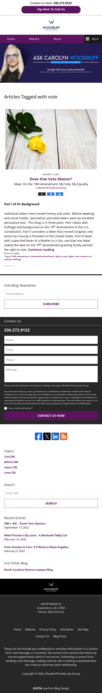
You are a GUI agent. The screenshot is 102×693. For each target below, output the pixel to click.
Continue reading (41, 250)
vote (77, 256)
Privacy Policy (47, 629)
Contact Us (42, 636)
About (57, 39)
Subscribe (51, 304)
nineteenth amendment (42, 256)
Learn (16, 253)
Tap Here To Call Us (51, 9)
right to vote (61, 256)
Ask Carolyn (51, 25)
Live (9, 456)
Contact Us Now (51, 416)
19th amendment (20, 256)
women (84, 256)
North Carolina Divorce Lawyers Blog (28, 570)
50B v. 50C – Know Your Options (25, 523)
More (95, 39)
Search (51, 503)
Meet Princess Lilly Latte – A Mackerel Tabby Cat (35, 535)
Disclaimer (67, 629)
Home (11, 39)
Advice (11, 462)
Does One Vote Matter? (51, 178)
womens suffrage (12, 259)
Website (34, 39)
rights (71, 256)
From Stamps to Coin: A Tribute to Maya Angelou (36, 547)
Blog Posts (59, 636)
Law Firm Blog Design (51, 688)
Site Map (83, 629)
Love (10, 472)
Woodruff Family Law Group (62, 673)
